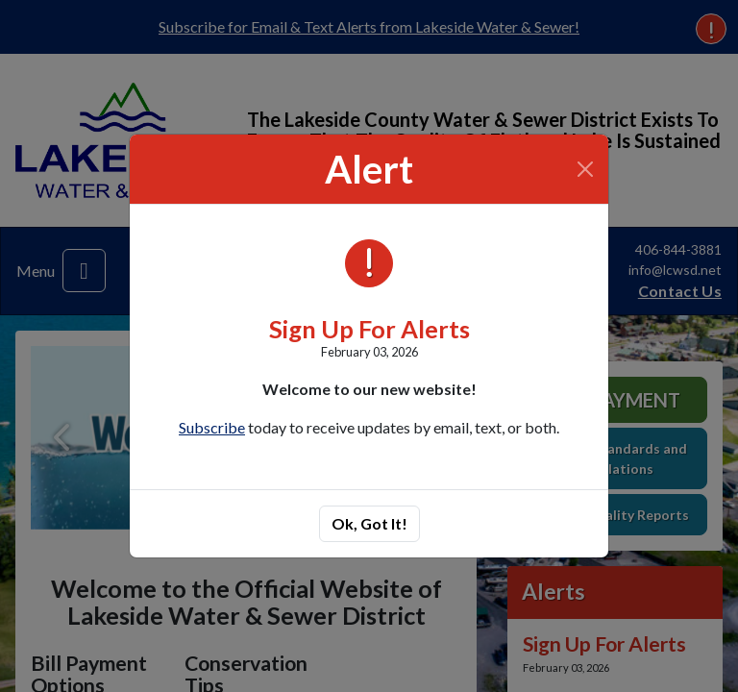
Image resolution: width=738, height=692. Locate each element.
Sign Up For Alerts (369, 328)
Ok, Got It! (369, 523)
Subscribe (212, 427)
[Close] (586, 169)
